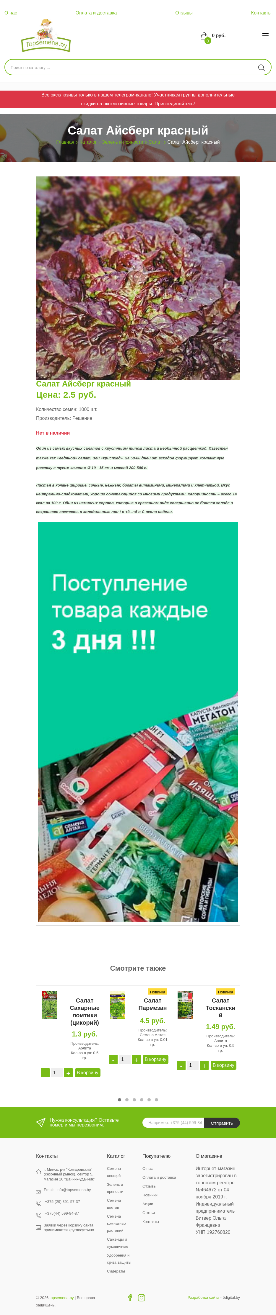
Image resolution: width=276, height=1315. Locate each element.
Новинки (150, 1195)
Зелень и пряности (122, 142)
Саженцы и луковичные (117, 1243)
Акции (147, 1204)
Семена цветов (114, 1204)
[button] (119, 1099)
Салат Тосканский (221, 1007)
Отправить (222, 1123)
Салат (155, 142)
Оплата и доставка (96, 12)
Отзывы (184, 12)
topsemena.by (62, 1298)
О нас (10, 12)
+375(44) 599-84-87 (62, 1213)
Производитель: (53, 418)
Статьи (148, 1213)
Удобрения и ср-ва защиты (119, 1259)
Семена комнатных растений (116, 1223)
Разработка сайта (203, 1297)
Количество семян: (56, 409)
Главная (65, 142)
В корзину (87, 1072)
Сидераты (116, 1271)
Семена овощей (114, 1172)
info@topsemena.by (74, 1190)
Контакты (261, 12)
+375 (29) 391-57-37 (62, 1201)
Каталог (88, 142)
